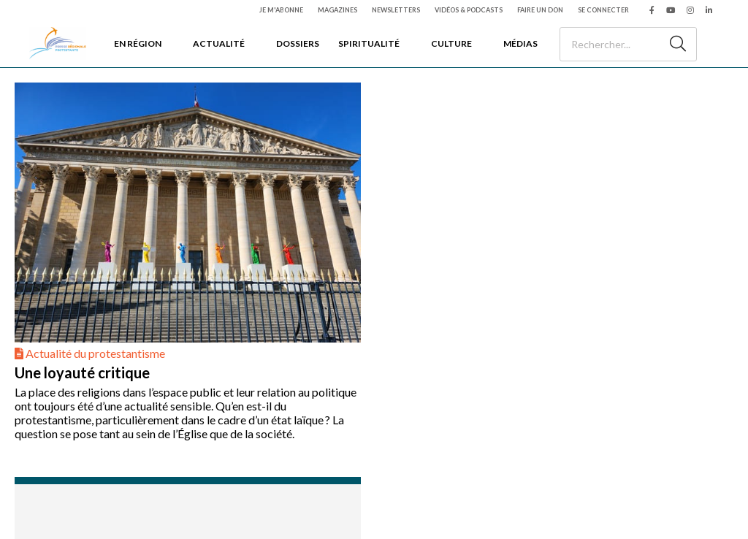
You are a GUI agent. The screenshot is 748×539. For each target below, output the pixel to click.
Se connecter (603, 10)
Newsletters (396, 10)
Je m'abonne (281, 10)
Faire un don (540, 10)
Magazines (337, 10)
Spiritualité (369, 43)
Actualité (219, 43)
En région (137, 43)
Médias (520, 43)
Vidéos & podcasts (469, 10)
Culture (451, 43)
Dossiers (297, 43)
